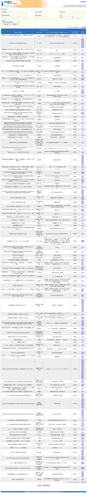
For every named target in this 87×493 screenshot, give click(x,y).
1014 (82, 393)
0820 (82, 371)
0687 (82, 366)
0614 (82, 363)
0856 (82, 76)
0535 (82, 42)
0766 (82, 369)
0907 (82, 255)
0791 (82, 370)
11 (71, 27)
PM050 (82, 209)
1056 (82, 336)
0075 (82, 388)
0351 (82, 142)
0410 (82, 41)
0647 (82, 183)
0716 (82, 119)
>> (79, 27)
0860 (82, 217)
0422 (82, 135)
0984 (82, 129)
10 (70, 27)
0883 (82, 152)
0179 (82, 223)
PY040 (82, 437)
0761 (82, 306)
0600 (82, 50)
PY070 (82, 78)
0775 (82, 380)
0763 (82, 65)
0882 (82, 276)
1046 (82, 47)
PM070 (82, 79)
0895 (82, 54)
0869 (82, 391)
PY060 (82, 93)
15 (77, 27)
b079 (82, 116)
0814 (82, 186)
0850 (82, 69)
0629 (82, 43)
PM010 (82, 199)
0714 (82, 420)
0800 (82, 160)
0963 (82, 378)
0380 (82, 40)
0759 (82, 304)
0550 (82, 156)
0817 (82, 60)
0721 (82, 432)
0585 (82, 360)
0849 (82, 373)
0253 (82, 39)
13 (74, 27)
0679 (82, 176)
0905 (82, 339)
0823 (82, 177)
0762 (82, 307)
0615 (82, 247)
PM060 (82, 91)
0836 (82, 197)
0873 (82, 167)
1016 (82, 396)
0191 (82, 63)
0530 (82, 384)
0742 (82, 367)
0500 (82, 155)
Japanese (83, 1)
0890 (82, 382)
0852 (82, 375)
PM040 (82, 438)
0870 (82, 46)
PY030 (82, 328)
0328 (82, 359)
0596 (82, 362)
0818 (82, 99)
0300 (82, 342)
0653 (82, 365)
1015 (82, 395)
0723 (82, 148)
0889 (82, 377)
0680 (82, 86)
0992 (82, 181)
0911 (82, 445)
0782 (82, 45)
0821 (82, 372)
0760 (82, 305)
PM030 (82, 201)
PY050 (82, 210)
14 (75, 27)
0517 (82, 64)
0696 (82, 196)
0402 (82, 225)
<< (67, 27)
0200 (82, 352)
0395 (82, 331)
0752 (82, 179)
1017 (82, 397)
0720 (82, 349)
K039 (82, 180)
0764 (82, 36)
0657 (82, 294)
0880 (82, 376)
